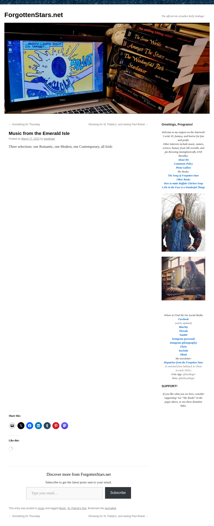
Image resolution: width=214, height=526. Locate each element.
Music (62, 508)
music (41, 508)
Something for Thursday (24, 124)
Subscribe (118, 493)
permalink (110, 508)
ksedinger (49, 138)
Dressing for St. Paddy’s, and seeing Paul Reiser (118, 124)
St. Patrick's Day (76, 508)
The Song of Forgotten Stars (183, 175)
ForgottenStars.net (33, 14)
